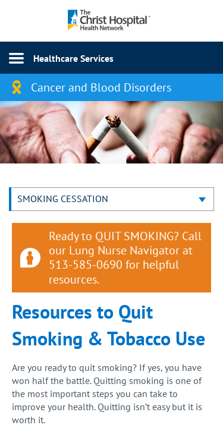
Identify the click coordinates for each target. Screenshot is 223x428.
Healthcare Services (73, 58)
